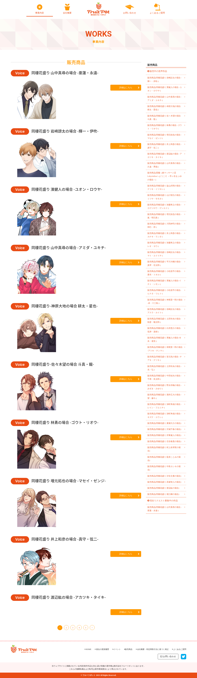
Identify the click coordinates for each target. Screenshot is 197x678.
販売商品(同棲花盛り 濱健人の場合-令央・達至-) (164, 339)
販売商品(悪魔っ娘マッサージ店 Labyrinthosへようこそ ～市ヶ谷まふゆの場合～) (164, 176)
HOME (88, 649)
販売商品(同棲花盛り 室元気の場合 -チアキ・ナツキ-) (164, 358)
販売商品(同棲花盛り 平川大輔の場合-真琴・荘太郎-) (164, 263)
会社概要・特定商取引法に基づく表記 (152, 649)
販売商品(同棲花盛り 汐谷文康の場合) (164, 476)
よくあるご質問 (157, 9)
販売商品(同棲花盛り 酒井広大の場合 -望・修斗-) (164, 396)
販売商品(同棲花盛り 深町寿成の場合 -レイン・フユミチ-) (164, 406)
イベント (117, 649)
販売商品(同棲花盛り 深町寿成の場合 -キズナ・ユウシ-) (164, 415)
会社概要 (67, 9)
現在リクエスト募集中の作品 (164, 500)
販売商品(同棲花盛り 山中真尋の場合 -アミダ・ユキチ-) (164, 98)
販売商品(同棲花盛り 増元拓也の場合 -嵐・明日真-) (164, 216)
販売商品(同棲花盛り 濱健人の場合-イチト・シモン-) (164, 282)
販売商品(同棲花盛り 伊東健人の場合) (164, 435)
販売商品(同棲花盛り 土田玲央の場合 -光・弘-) (164, 368)
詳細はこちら (129, 87)
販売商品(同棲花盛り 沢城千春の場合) (164, 429)
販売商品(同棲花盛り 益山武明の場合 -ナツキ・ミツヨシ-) (164, 187)
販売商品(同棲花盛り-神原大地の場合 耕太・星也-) (164, 108)
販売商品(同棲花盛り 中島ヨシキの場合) (164, 468)
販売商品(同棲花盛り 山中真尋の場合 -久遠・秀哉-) (164, 165)
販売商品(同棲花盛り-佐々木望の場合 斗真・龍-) (164, 117)
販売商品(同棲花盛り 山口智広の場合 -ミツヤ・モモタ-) (164, 197)
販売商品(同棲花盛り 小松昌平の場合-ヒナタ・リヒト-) (164, 292)
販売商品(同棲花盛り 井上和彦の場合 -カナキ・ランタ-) (164, 235)
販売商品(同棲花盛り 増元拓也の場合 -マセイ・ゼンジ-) (164, 136)
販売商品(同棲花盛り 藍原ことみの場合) (164, 459)
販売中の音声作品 (158, 71)
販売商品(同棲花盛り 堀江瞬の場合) (163, 494)
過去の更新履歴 (102, 649)
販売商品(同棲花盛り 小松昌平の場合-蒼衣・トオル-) (164, 273)
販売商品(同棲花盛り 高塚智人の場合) (164, 482)
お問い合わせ (129, 9)
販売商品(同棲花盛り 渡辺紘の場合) (163, 488)
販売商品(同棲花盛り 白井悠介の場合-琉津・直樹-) (164, 330)
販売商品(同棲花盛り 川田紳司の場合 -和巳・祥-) (164, 225)
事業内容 (39, 9)
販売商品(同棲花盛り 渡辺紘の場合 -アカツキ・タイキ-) (164, 155)
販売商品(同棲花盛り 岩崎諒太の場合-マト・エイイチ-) (164, 254)
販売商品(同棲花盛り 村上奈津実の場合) (164, 449)
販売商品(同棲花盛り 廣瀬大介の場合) (164, 423)
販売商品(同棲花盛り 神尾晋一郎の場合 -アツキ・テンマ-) (165, 349)
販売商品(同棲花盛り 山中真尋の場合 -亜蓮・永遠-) (164, 509)
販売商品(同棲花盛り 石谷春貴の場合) (164, 441)
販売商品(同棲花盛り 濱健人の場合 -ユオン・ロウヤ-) (164, 89)
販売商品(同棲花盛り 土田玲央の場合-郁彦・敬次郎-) (164, 320)
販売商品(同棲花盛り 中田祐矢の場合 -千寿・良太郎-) (164, 377)
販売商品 (128, 649)
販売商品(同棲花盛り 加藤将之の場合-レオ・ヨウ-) (164, 244)
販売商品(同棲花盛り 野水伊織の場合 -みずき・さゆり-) (164, 387)
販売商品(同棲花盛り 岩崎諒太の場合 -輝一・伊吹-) (164, 79)
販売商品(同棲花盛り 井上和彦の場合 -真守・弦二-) (164, 146)
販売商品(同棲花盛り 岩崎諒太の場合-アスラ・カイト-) (164, 311)
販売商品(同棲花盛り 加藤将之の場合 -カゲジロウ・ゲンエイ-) (164, 206)
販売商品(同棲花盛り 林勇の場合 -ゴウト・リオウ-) (164, 127)
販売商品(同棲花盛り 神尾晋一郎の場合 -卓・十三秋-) (165, 301)
